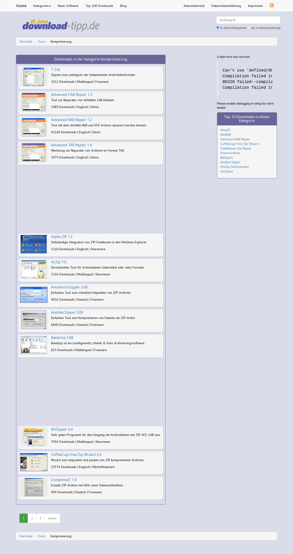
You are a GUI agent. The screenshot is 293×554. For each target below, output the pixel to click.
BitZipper (226, 157)
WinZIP (225, 130)
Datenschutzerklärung (226, 6)
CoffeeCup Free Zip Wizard (239, 144)
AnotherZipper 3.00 (67, 312)
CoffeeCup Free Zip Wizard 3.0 (76, 454)
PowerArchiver (230, 153)
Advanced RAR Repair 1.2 (71, 120)
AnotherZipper (230, 162)
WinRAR (225, 135)
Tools (41, 41)
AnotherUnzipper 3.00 (69, 287)
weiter (52, 518)
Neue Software (68, 6)
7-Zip (55, 69)
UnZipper (226, 171)
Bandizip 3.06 (62, 337)
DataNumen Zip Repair (235, 148)
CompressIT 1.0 (64, 480)
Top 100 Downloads (99, 6)
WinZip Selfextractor (234, 167)
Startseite (26, 41)
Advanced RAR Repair (235, 139)
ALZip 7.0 (58, 262)
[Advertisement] (91, 199)
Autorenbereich (194, 6)
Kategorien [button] (42, 6)
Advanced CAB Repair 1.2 (71, 94)
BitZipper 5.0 (62, 429)
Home (21, 5)
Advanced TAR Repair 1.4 (71, 145)
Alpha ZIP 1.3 (62, 237)
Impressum (255, 6)
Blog (123, 6)
